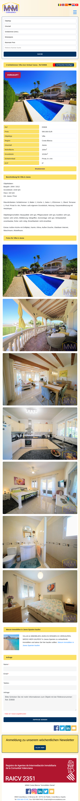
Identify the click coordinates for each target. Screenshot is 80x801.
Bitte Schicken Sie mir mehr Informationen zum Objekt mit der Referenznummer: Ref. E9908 (40, 703)
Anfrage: (7, 692)
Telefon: (6, 683)
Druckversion (40, 169)
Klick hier (40, 748)
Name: (6, 664)
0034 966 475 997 (23, 799)
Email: (6, 674)
